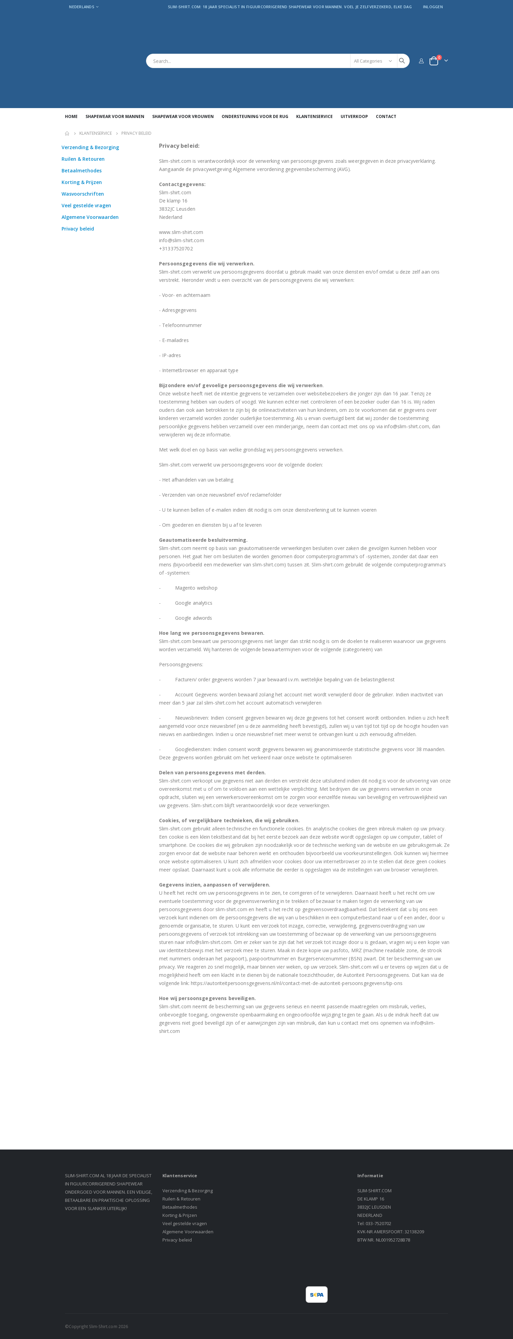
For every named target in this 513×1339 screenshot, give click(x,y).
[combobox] (277, 61)
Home (67, 133)
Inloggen (433, 6)
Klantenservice (95, 133)
